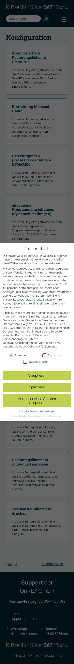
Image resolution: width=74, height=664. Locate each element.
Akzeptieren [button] (37, 374)
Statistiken (52, 354)
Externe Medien (35, 360)
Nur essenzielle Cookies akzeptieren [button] (37, 399)
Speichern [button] (37, 386)
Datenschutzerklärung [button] (39, 415)
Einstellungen (41, 302)
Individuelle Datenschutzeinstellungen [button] (37, 410)
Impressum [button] (57, 415)
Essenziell (18, 354)
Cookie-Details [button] (19, 415)
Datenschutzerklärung (27, 298)
